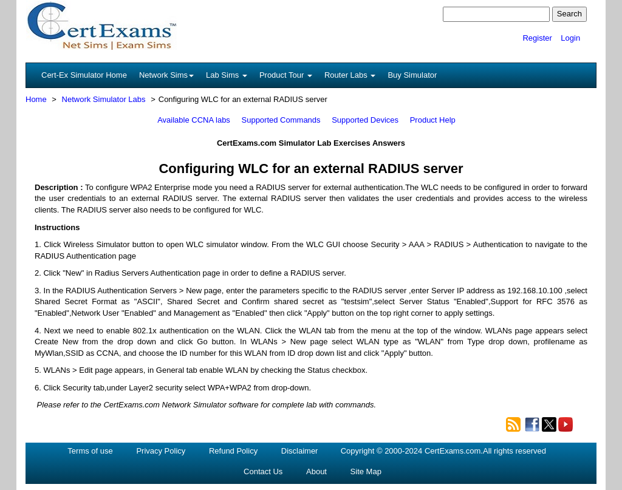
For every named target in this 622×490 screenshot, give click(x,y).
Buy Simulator (412, 75)
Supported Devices (365, 119)
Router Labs (349, 75)
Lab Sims (226, 75)
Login (570, 38)
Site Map (365, 471)
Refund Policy (233, 450)
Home (36, 99)
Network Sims (166, 75)
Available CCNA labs (193, 119)
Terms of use (89, 450)
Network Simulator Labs (104, 99)
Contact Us (263, 471)
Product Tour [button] (285, 75)
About (316, 471)
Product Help (433, 119)
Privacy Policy (160, 450)
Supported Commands (281, 119)
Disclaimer (299, 450)
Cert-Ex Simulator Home (84, 75)
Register (537, 38)
